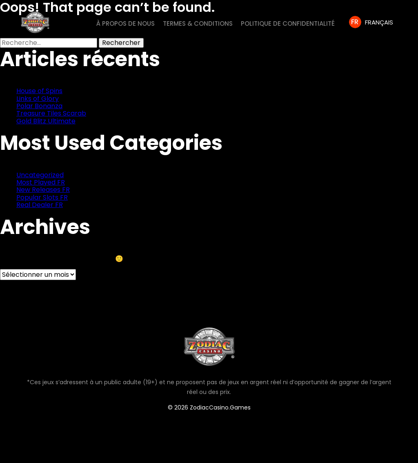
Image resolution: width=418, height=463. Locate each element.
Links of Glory (37, 98)
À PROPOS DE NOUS (125, 23)
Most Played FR (40, 182)
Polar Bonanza (39, 106)
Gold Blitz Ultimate (46, 121)
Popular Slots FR (42, 197)
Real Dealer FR (39, 204)
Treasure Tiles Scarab (51, 113)
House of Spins (39, 91)
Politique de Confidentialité (288, 23)
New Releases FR (43, 189)
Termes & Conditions (198, 23)
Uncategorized (40, 175)
